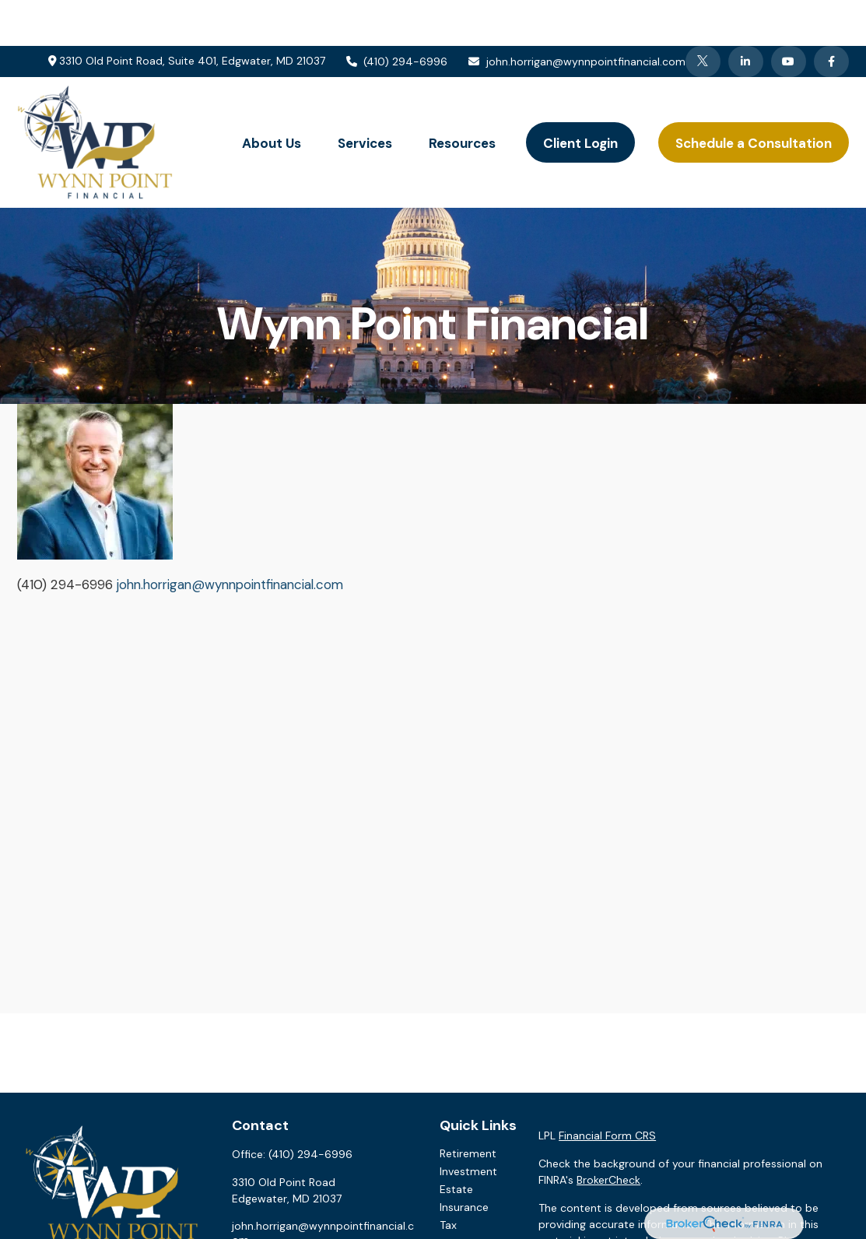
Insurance (464, 1161)
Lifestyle (461, 1215)
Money (457, 1197)
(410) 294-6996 (396, 16)
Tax (448, 1179)
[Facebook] (831, 15)
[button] (272, 97)
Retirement (468, 1107)
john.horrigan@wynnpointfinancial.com (576, 16)
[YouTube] (788, 15)
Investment (468, 1125)
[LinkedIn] (745, 15)
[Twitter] (702, 15)
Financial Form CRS (607, 1090)
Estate (456, 1143)
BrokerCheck (608, 1134)
